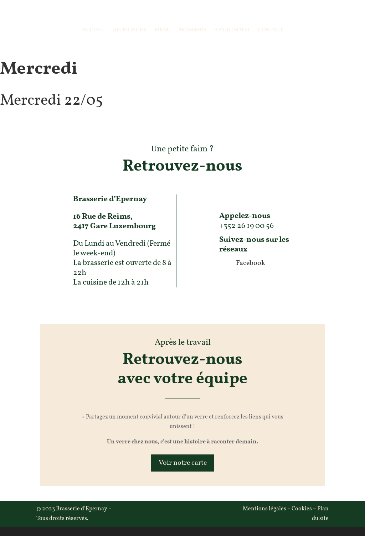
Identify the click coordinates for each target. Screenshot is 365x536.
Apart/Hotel (232, 30)
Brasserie (192, 30)
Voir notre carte (183, 463)
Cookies (302, 509)
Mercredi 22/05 (51, 101)
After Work (130, 30)
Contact (270, 30)
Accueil (93, 30)
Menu (162, 30)
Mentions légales (264, 509)
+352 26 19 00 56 (246, 226)
